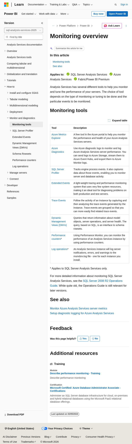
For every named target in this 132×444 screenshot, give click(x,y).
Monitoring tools (61, 61)
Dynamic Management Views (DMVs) (59, 221)
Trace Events (59, 200)
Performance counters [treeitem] (24, 160)
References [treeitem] (13, 191)
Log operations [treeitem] (20, 166)
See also (57, 66)
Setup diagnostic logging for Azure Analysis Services (82, 313)
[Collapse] (42, 23)
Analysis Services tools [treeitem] (19, 57)
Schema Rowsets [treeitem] (21, 153)
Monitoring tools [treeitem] (21, 124)
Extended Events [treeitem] (21, 137)
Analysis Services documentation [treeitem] (24, 44)
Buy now (98, 13)
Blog (47, 436)
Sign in (124, 4)
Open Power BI (117, 13)
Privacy (75, 436)
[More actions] (126, 26)
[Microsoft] (6, 4)
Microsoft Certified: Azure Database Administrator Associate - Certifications (85, 389)
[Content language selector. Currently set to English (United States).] (19, 428)
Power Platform (67, 25)
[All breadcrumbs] (53, 26)
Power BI (85, 25)
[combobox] (23, 30)
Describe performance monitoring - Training (75, 373)
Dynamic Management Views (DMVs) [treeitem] (24, 145)
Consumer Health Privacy (99, 436)
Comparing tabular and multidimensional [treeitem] (19, 65)
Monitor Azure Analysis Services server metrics (78, 308)
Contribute (61, 436)
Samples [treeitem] (11, 197)
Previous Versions (30, 436)
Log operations (60, 249)
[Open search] (115, 5)
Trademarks (27, 441)
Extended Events (61, 183)
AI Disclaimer (10, 436)
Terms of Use (10, 441)
